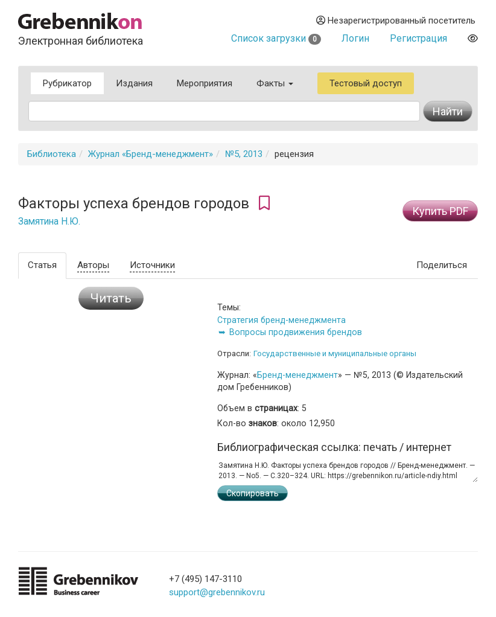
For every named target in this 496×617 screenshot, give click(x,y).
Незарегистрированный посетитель (395, 20)
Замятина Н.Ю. (49, 221)
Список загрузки (276, 38)
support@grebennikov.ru (217, 592)
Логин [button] (355, 38)
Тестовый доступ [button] (365, 83)
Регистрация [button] (418, 38)
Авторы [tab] (93, 265)
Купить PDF (440, 211)
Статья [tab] (42, 265)
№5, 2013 (243, 154)
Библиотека (51, 154)
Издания (134, 83)
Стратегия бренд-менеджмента (281, 320)
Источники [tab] (152, 265)
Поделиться (441, 265)
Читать (111, 298)
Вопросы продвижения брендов (295, 332)
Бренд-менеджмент (297, 375)
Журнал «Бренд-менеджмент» (150, 154)
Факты (274, 83)
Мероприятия (204, 83)
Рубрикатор (67, 83)
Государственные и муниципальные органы (334, 353)
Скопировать (252, 493)
